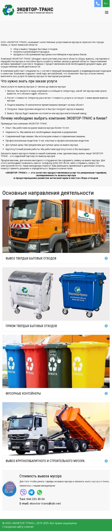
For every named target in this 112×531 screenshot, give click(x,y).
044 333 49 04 (35, 499)
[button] (97, 3)
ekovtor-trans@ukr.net (45, 503)
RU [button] (106, 3)
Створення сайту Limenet (17, 526)
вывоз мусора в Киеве (97, 481)
